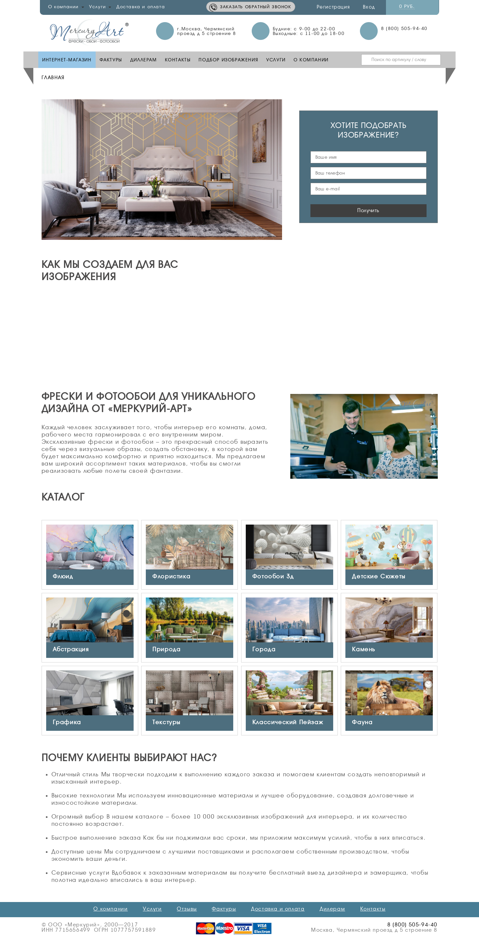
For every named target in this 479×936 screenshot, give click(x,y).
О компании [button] (66, 6)
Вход (369, 7)
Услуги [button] (100, 6)
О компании (311, 59)
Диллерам (143, 59)
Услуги (276, 59)
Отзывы (187, 909)
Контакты (178, 59)
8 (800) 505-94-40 (404, 28)
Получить (368, 210)
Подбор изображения (228, 59)
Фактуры (111, 59)
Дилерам (332, 909)
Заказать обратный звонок (255, 6)
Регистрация (333, 7)
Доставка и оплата (140, 6)
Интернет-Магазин (67, 59)
